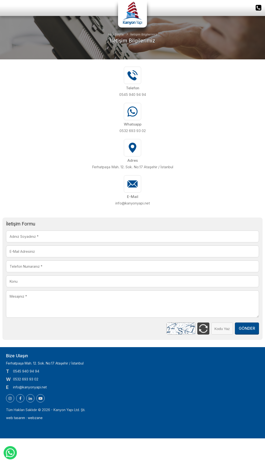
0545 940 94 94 (132, 94)
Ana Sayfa (116, 34)
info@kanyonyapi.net (132, 203)
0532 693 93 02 (132, 130)
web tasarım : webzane (24, 418)
